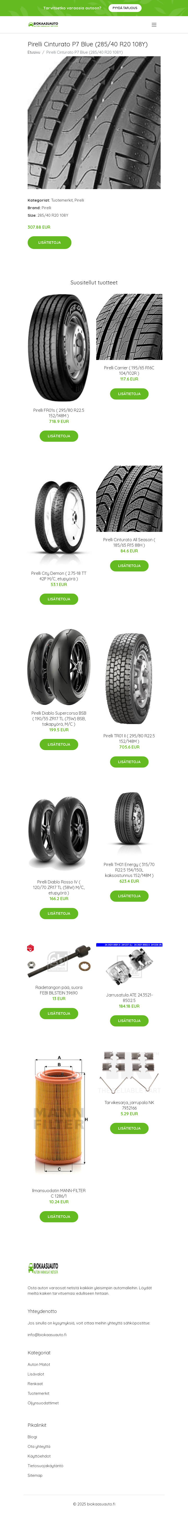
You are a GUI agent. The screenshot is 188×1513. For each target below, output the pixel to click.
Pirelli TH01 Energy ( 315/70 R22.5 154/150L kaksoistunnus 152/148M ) (129, 870)
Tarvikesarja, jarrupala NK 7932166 (129, 1105)
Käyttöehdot (39, 1456)
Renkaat (35, 1383)
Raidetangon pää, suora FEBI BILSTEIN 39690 (58, 990)
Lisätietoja (49, 242)
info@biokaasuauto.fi (47, 1334)
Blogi (32, 1436)
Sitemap (35, 1475)
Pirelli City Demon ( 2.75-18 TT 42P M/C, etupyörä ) (58, 576)
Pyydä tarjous (125, 8)
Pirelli (79, 200)
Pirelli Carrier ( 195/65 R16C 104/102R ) (129, 370)
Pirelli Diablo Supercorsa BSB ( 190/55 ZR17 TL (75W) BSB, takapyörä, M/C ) (59, 719)
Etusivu (34, 52)
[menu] (154, 25)
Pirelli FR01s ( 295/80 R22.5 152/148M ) (58, 413)
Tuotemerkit (62, 200)
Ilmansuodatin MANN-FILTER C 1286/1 (59, 1193)
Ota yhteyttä (39, 1446)
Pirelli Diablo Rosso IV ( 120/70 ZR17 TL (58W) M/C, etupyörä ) (58, 887)
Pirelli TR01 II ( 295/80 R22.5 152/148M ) (129, 738)
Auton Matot (39, 1364)
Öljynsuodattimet (43, 1402)
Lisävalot (36, 1374)
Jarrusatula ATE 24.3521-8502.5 (129, 997)
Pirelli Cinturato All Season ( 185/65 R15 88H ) (129, 542)
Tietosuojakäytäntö (45, 1465)
